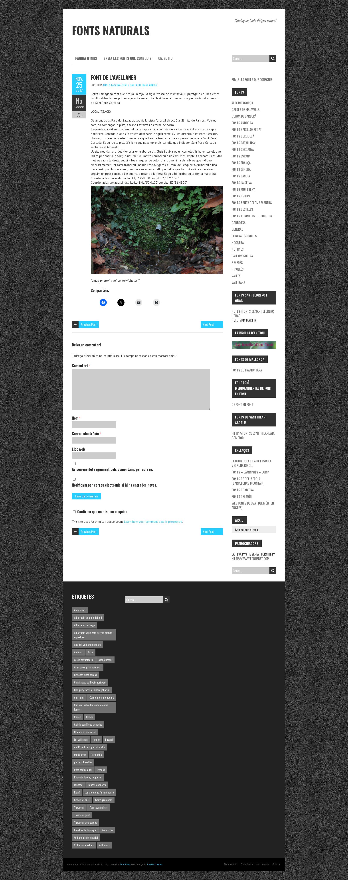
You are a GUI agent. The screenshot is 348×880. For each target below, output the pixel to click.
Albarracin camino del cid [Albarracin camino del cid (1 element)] (88, 617)
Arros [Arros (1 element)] (90, 652)
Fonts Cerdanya (243, 149)
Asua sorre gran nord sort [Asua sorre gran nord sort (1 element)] (87, 667)
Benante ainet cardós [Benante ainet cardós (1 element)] (85, 675)
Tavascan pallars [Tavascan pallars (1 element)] (98, 807)
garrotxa (238, 222)
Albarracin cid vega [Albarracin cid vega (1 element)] (84, 625)
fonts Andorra (242, 122)
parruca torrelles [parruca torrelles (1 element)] (83, 762)
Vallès (236, 275)
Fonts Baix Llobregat (247, 129)
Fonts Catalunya (243, 142)
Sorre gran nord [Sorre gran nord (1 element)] (103, 800)
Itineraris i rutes (244, 235)
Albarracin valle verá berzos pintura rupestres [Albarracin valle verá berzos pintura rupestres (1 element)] (93, 635)
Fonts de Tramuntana (247, 369)
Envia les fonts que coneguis (128, 58)
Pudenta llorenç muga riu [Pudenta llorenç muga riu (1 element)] (87, 777)
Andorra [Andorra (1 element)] (78, 652)
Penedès (237, 262)
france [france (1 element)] (77, 717)
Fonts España (241, 155)
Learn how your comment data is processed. (153, 522)
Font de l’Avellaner (113, 77)
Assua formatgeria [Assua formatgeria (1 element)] (83, 660)
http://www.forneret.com (250, 558)
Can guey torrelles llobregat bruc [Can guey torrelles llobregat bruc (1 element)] (91, 690)
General (237, 229)
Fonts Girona (241, 169)
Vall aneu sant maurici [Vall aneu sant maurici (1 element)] (86, 837)
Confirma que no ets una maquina (100, 511)
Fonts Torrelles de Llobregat (253, 215)
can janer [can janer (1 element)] (79, 697)
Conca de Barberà (244, 116)
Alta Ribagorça (242, 102)
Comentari (81, 365)
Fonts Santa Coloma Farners (139, 85)
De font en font (242, 404)
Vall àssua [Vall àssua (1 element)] (104, 845)
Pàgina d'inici (86, 58)
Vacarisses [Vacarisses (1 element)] (107, 830)
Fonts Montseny (243, 189)
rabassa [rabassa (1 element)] (78, 785)
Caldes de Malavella (245, 109)
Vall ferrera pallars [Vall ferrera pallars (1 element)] (84, 845)
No (79, 101)
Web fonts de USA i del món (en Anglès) (253, 505)
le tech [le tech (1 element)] (96, 739)
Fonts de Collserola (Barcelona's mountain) (248, 480)
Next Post (208, 324)
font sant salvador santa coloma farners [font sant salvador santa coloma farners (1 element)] (91, 707)
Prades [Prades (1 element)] (101, 770)
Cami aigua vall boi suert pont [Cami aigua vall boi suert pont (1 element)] (90, 682)
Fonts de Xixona (243, 489)
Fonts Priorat (242, 195)
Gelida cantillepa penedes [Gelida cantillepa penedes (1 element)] (88, 724)
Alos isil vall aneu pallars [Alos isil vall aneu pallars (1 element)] (87, 644)
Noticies (238, 249)
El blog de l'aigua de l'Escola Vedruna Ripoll (251, 463)
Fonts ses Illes (242, 209)
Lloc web (78, 449)
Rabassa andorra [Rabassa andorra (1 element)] (97, 785)
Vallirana (238, 282)
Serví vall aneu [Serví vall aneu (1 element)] (82, 800)
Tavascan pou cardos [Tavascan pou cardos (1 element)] (85, 822)
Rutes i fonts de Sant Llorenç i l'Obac (253, 313)
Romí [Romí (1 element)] (77, 792)
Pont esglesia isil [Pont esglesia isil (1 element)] (83, 770)
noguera (238, 242)
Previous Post (89, 324)
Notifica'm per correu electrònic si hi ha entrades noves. (114, 485)
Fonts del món (242, 496)
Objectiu (165, 58)
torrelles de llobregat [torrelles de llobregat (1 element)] (85, 830)
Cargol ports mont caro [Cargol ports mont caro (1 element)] (101, 697)
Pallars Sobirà (242, 255)
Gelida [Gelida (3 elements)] (89, 717)
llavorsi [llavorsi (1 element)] (109, 739)
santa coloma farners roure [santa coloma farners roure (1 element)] (99, 792)
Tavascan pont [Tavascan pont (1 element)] (82, 815)
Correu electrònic (86, 433)
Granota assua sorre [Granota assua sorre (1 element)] (85, 732)
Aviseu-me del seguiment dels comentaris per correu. (112, 469)
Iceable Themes (154, 864)
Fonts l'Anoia (241, 175)
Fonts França (241, 162)
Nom (76, 418)
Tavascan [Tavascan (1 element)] (79, 807)
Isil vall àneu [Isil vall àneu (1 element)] (81, 739)
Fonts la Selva (112, 85)
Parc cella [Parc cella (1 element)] (96, 754)
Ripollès (238, 269)
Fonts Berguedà (243, 136)
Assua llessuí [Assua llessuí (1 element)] (105, 660)
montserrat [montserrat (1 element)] (80, 754)
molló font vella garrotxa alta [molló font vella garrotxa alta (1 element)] (89, 747)
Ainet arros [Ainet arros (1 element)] (80, 610)
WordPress (125, 864)
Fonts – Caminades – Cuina (250, 471)
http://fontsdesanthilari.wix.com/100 (253, 435)
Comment (79, 107)
